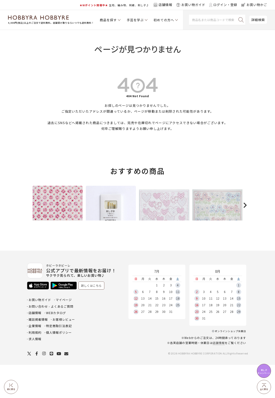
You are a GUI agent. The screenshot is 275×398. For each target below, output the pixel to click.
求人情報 (35, 372)
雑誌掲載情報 (38, 352)
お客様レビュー (63, 352)
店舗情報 (219, 376)
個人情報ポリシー (59, 365)
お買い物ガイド (40, 333)
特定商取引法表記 (59, 359)
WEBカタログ (56, 346)
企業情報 (35, 359)
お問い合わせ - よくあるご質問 (51, 339)
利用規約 (35, 365)
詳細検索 (258, 19)
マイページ (64, 333)
